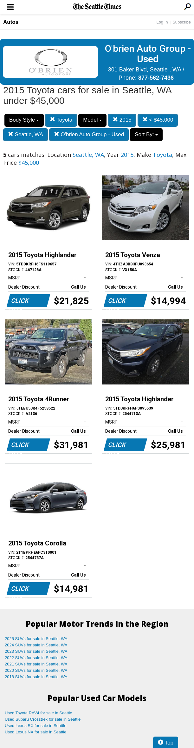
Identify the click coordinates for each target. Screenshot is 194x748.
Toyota (61, 120)
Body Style (24, 120)
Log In (162, 22)
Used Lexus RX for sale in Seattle (35, 725)
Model (92, 120)
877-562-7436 (156, 78)
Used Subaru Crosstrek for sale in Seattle (43, 719)
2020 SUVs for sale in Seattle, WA (36, 670)
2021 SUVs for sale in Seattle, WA (36, 664)
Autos (10, 22)
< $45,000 (157, 120)
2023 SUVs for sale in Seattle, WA (36, 651)
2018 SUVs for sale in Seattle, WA (36, 676)
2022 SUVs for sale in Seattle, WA (36, 657)
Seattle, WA (25, 134)
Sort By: (146, 134)
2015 (122, 120)
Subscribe (181, 22)
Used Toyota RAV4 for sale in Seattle (38, 713)
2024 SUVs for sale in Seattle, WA (36, 645)
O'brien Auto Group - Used (89, 134)
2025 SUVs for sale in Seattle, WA (36, 638)
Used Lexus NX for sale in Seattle (35, 732)
